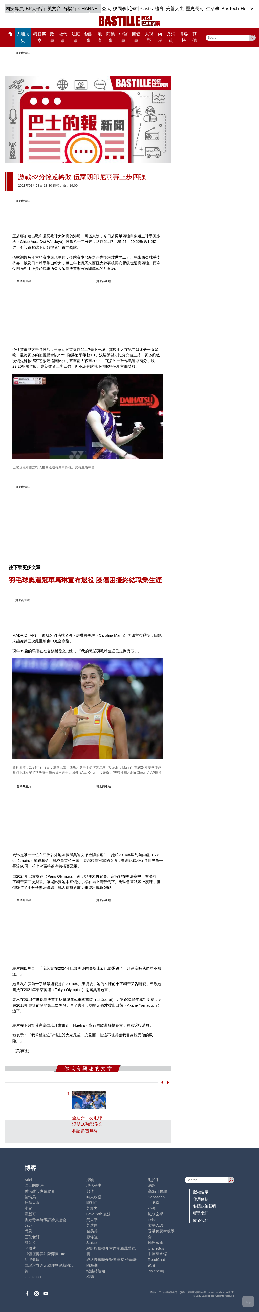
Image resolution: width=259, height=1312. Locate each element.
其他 (194, 37)
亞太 (106, 8)
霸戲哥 (30, 1214)
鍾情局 (30, 1197)
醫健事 (136, 37)
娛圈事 (119, 8)
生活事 (213, 8)
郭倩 (90, 1191)
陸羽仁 (92, 1202)
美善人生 (175, 8)
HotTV (247, 8)
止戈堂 (153, 1202)
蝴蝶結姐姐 (95, 1271)
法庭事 (76, 37)
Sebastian (156, 1197)
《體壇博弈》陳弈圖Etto (45, 1254)
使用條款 (200, 1199)
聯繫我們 (200, 1213)
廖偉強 (92, 1237)
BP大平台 (36, 8)
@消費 (170, 37)
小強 (152, 1208)
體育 (159, 8)
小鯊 (28, 1208)
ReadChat (156, 1259)
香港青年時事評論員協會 (45, 1220)
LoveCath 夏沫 (98, 1214)
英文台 (54, 8)
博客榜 (183, 37)
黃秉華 (92, 1220)
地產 (100, 37)
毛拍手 (153, 1180)
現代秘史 (93, 1185)
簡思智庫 (155, 1242)
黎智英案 (39, 37)
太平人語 (155, 1225)
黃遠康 (92, 1225)
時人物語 (93, 1197)
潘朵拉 (30, 1242)
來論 (152, 1265)
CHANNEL (89, 8)
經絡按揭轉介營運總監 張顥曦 (111, 1259)
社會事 (63, 37)
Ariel (28, 1180)
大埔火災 (22, 37)
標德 (90, 1276)
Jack (28, 1225)
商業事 (110, 37)
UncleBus (156, 1248)
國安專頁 (15, 8)
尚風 (28, 1231)
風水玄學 (155, 1214)
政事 (52, 37)
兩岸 (160, 37)
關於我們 (200, 1220)
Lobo (152, 1220)
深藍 (152, 1185)
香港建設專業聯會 (40, 1191)
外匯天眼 (32, 1202)
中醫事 (123, 37)
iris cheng (156, 1271)
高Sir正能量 (158, 1191)
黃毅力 (92, 1208)
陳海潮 (92, 1265)
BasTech (230, 8)
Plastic (146, 8)
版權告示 (200, 1192)
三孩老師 (32, 1237)
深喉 (90, 1180)
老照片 (30, 1248)
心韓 (133, 8)
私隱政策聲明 (204, 1206)
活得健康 (32, 1259)
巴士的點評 (34, 1185)
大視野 (149, 37)
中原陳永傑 (157, 1254)
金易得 (92, 1231)
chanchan (33, 1276)
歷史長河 (195, 8)
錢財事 (88, 37)
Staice (91, 1242)
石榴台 (69, 8)
